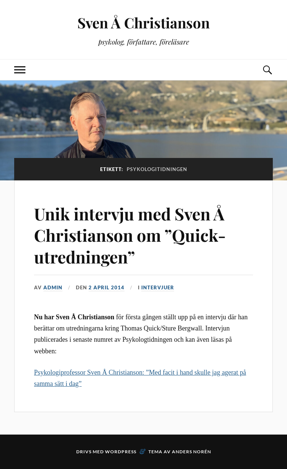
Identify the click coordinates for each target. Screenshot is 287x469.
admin (52, 287)
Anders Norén (191, 451)
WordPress (120, 451)
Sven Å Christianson (143, 22)
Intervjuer (157, 287)
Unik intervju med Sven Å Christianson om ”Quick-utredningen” (130, 235)
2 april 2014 (106, 287)
